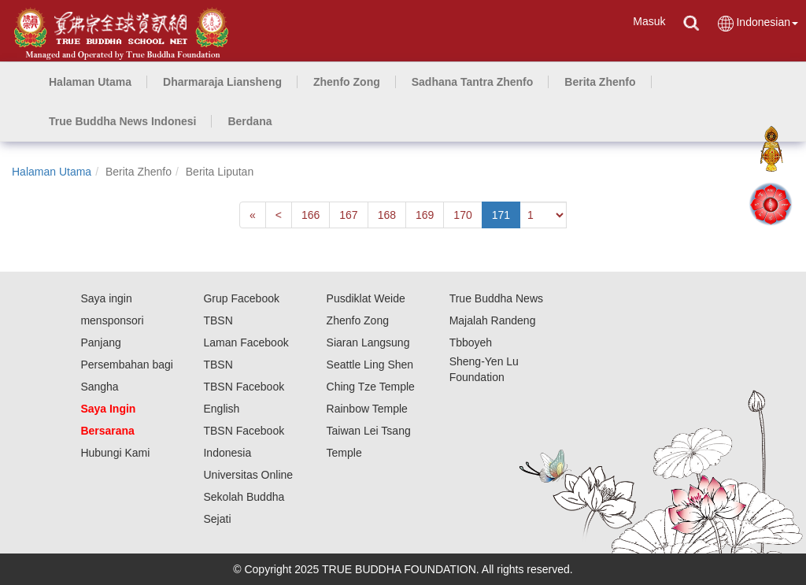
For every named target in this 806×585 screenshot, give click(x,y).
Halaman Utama (51, 171)
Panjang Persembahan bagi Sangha (126, 364)
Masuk (649, 21)
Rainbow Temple (367, 408)
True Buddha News (496, 298)
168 (387, 215)
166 (310, 215)
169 (425, 215)
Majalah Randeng (492, 320)
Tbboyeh (470, 342)
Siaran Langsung (368, 342)
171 (501, 215)
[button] (222, 82)
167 (348, 215)
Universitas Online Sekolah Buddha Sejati (248, 496)
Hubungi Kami (115, 452)
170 (462, 215)
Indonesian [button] (757, 23)
